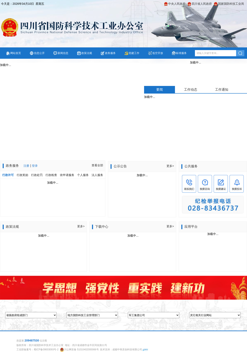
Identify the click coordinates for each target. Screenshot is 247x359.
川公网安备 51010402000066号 (81, 349)
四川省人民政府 (202, 3)
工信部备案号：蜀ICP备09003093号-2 (37, 349)
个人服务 (83, 175)
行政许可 (8, 175)
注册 (26, 165)
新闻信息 (63, 53)
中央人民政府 (176, 3)
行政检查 (51, 175)
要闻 (159, 89)
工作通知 (221, 89)
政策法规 (86, 53)
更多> (170, 166)
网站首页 (15, 53)
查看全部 (97, 165)
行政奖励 (23, 175)
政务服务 (110, 53)
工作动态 (190, 89)
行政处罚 (37, 175)
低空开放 (157, 53)
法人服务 (97, 175)
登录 (35, 165)
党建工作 (134, 53)
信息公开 (39, 53)
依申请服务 (67, 175)
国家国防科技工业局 (231, 3)
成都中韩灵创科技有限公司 (127, 349)
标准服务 (181, 53)
